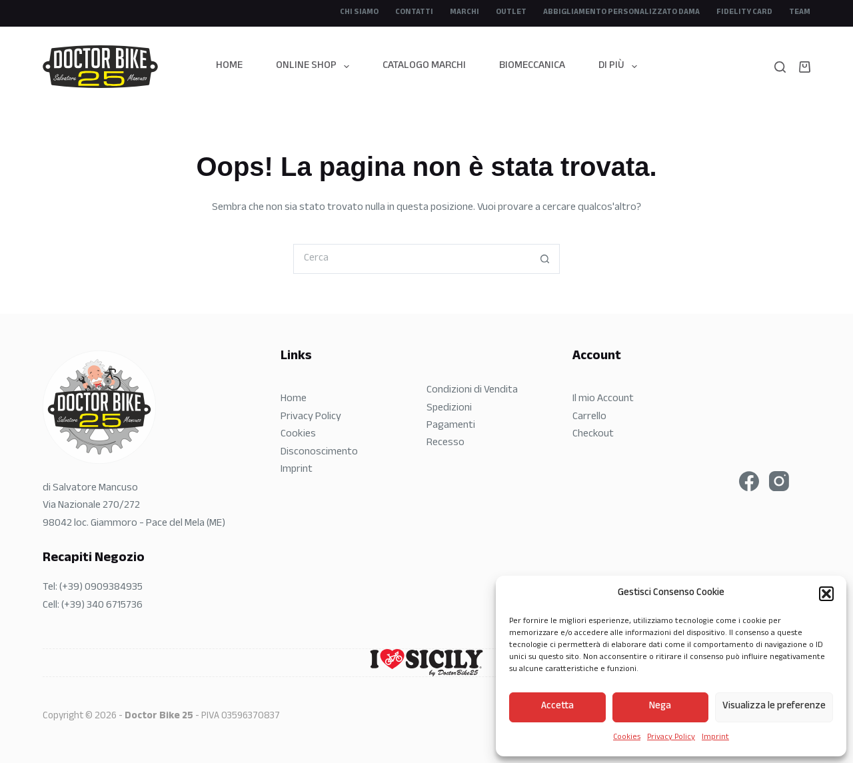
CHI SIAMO (359, 12)
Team (799, 12)
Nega (660, 706)
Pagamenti (450, 426)
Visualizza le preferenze (774, 706)
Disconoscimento (319, 453)
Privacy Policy (671, 737)
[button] (826, 593)
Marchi (464, 12)
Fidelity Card (744, 12)
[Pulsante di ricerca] (545, 259)
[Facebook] (749, 481)
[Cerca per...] (411, 259)
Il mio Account (603, 399)
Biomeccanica (532, 66)
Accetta (557, 706)
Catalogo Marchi (424, 66)
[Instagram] (779, 481)
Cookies (626, 737)
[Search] (780, 67)
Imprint (715, 737)
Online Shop (315, 66)
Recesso (445, 443)
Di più (620, 66)
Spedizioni (449, 409)
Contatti (414, 12)
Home (229, 66)
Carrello (589, 417)
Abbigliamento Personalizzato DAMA (621, 12)
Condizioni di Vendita (472, 391)
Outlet (511, 12)
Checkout (593, 435)
